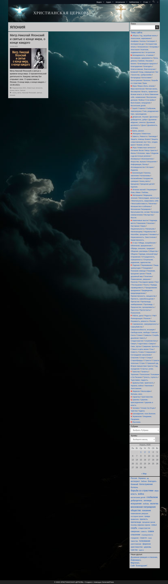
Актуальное (122, 2)
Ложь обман (135, 192)
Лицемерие (151, 190)
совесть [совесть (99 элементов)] (144, 531)
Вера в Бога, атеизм (146, 86)
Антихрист (151, 41)
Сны (151, 349)
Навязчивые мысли (140, 220)
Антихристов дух (137, 44)
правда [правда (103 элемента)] (147, 516)
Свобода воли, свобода (140, 332)
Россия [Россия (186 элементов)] (134, 478)
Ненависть (153, 234)
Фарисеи (136, 391)
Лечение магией (138, 190)
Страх (142, 363)
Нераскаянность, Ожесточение (143, 237)
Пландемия (147, 268)
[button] (154, 2)
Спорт (142, 358)
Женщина (137, 134)
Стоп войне (150, 100)
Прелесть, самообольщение (142, 299)
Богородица (135, 78)
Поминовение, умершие (140, 279)
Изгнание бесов (137, 150)
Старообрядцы (137, 360)
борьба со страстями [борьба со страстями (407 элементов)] (142, 490)
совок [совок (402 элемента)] (151, 531)
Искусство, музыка (138, 162)
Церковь (135, 400)
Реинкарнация (136, 318)
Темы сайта (136, 32)
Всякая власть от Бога (140, 94)
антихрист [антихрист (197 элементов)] (135, 481)
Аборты (136, 36)
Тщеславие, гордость (139, 380)
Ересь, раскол (138, 131)
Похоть (146, 285)
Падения (136, 265)
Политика (148, 276)
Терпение (134, 374)
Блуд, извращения (146, 72)
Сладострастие (137, 341)
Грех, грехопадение (139, 114)
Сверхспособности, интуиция (142, 330)
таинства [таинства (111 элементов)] (134, 541)
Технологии (144, 374)
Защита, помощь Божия (140, 139)
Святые (22, 90)
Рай (154, 316)
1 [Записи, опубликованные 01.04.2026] (140, 452)
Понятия (134, 282)
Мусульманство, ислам (140, 212)
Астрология (150, 52)
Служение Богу (151, 341)
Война (141, 100)
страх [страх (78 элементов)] (150, 538)
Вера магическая (138, 89)
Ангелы (143, 41)
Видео (101, 2)
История (149, 167)
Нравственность (137, 240)
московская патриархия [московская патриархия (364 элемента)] (143, 507)
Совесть (134, 352)
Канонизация (137, 173)
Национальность (137, 229)
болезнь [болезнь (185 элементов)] (134, 487)
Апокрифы (154, 47)
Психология (135, 313)
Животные (146, 134)
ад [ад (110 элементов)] (148, 478)
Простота (134, 310)
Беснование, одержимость (141, 58)
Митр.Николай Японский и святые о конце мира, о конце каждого (27, 38)
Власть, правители (149, 92)
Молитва (152, 204)
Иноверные (135, 159)
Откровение (135, 257)
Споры (149, 358)
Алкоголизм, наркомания (141, 38)
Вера (134, 86)
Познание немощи (138, 271)
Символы (147, 335)
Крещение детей (147, 184)
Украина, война (137, 386)
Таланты (144, 372)
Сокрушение (150, 352)
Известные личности (34, 88)
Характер (136, 397)
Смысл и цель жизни (140, 349)
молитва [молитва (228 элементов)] (154, 503)
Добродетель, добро (139, 120)
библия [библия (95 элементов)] (144, 481)
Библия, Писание (145, 61)
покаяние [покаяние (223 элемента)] (146, 510)
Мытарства (148, 215)
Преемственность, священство (143, 296)
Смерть (134, 344)
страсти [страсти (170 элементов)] (143, 538)
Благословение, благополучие (143, 69)
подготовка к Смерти (146, 344)
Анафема (134, 41)
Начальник (150, 229)
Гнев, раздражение (150, 111)
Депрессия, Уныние (140, 117)
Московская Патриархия (140, 209)
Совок (141, 352)
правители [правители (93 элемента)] (135, 519)
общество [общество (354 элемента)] (136, 510)
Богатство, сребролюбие (142, 75)
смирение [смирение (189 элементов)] (135, 531)
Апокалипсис (143, 47)
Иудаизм (134, 170)
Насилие (150, 223)
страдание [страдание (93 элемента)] (135, 538)
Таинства (136, 372)
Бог (157, 72)
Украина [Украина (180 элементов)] (142, 478)
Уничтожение (136, 388)
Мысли (133, 218)
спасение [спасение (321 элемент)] (135, 534)
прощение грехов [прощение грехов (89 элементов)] (148, 522)
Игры (134, 148)
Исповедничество (138, 167)
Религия (147, 318)
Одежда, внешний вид (148, 254)
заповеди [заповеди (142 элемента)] (147, 501)
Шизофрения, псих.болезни (144, 414)
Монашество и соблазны (141, 206)
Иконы (133, 153)
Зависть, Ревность (139, 136)
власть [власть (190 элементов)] (134, 494)
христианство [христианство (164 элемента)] (137, 547)
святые (39, 93)
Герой (134, 108)
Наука (143, 226)
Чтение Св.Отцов (148, 408)
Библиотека (135, 2)
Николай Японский (29, 93)
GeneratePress (108, 582)
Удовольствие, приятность (143, 383)
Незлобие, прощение (139, 234)
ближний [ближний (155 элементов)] (134, 484)
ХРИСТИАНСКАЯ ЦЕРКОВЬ (61, 13)
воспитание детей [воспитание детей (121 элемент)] (138, 497)
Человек (135, 408)
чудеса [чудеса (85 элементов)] (141, 550)
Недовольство (150, 232)
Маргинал (135, 563)
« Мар (144, 474)
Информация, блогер (139, 164)
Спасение (135, 358)
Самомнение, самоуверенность (145, 324)
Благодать (148, 66)
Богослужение (136, 80)
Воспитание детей (138, 106)
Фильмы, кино (136, 394)
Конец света (14, 90)
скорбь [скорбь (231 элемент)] (134, 528)
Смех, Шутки (136, 346)
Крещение (135, 184)
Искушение (151, 162)
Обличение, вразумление (141, 246)
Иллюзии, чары (143, 153)
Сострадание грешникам (141, 355)
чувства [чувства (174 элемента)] (134, 550)
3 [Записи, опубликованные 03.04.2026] (149, 452)
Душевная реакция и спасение (144, 557)
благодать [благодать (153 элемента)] (152, 481)
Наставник (135, 226)
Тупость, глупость (150, 377)
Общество (153, 251)
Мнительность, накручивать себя (145, 201)
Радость (147, 316)
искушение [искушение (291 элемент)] (136, 503)
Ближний (134, 72)
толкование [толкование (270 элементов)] (144, 541)
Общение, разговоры (139, 251)
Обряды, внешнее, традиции (142, 248)
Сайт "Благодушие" (139, 566)
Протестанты (145, 310)
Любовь (145, 192)
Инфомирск (136, 560)
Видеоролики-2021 (19, 88)
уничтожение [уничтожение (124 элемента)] (136, 544)
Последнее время (146, 282)
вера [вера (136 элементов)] (156, 491)
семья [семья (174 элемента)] (154, 525)
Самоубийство (136, 327)
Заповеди (153, 136)
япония (12, 95)
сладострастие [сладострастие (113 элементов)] (144, 528)
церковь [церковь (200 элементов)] (147, 547)
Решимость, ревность (139, 321)
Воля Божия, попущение (140, 103)
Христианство (147, 397)
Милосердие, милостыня (149, 198)
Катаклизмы (145, 176)
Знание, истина (143, 145)
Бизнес (133, 64)
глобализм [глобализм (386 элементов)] (152, 497)
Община (134, 254)
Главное (141, 108)
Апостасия (135, 50)
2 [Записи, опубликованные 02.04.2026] (144, 452)
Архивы (134, 436)
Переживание (146, 265)
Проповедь (148, 304)
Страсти (147, 360)
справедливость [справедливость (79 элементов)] (147, 535)
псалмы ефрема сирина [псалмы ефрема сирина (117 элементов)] (140, 525)
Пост (157, 282)
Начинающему (136, 232)
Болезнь (147, 80)
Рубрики (134, 426)
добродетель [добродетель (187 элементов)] (136, 500)
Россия (152, 321)
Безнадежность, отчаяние (142, 55)
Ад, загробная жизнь (148, 36)
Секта (133, 335)
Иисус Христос (151, 150)
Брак (145, 83)
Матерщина (137, 195)
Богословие (146, 78)
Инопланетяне (147, 159)
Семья (139, 335)
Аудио (110, 2)
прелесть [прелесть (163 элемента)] (144, 519)
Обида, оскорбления (147, 243)
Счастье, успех (147, 369)
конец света (16, 93)
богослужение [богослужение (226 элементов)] (146, 484)
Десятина (153, 117)
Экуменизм (136, 416)
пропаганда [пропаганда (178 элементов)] (136, 522)
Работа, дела (137, 316)
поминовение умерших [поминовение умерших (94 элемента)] (139, 513)
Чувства (134, 411)
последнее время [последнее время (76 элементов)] (137, 516)
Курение (134, 187)
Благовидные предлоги (147, 64)
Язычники (136, 422)
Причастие (135, 302)
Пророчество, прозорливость (142, 307)
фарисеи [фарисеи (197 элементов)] (146, 544)
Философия (146, 391)
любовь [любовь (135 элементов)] (146, 504)
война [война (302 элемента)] (141, 494)
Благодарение (136, 66)
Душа (143, 125)
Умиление (149, 386)
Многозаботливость (139, 204)
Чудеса (141, 411)
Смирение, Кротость (150, 346)
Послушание (137, 285)
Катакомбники (136, 178)
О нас (147, 2)
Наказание (141, 223)
